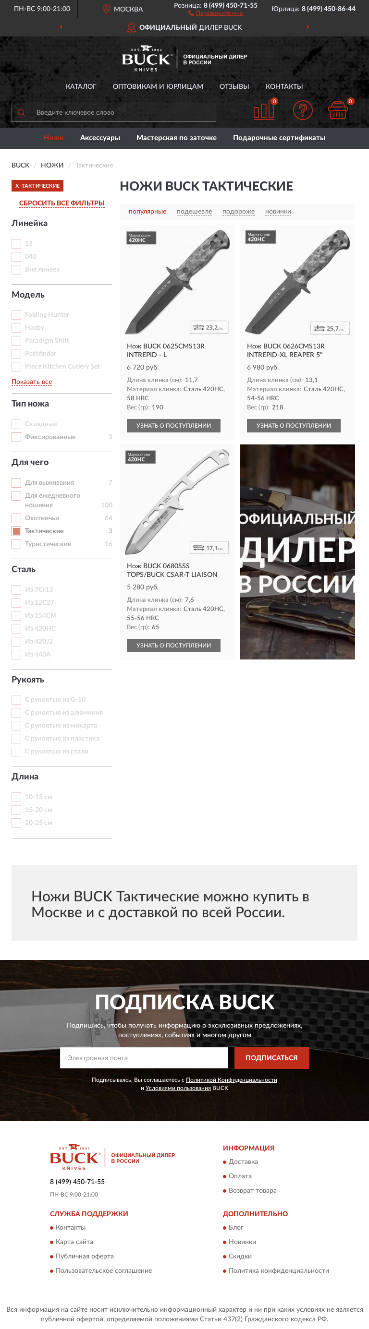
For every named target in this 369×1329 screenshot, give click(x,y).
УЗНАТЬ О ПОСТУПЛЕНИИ (173, 426)
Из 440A (38, 654)
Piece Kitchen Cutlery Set (62, 366)
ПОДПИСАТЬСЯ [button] (272, 1058)
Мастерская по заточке (176, 138)
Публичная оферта (85, 1257)
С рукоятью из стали (56, 751)
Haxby (34, 327)
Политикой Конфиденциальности (231, 1080)
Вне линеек (42, 269)
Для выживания (49, 482)
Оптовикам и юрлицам (158, 87)
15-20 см (38, 810)
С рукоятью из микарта (61, 725)
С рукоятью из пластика (62, 738)
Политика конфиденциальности (279, 1271)
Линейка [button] (30, 223)
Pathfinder (40, 353)
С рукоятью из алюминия (64, 712)
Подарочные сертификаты (279, 138)
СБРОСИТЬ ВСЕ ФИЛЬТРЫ (62, 203)
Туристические (48, 544)
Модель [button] (28, 295)
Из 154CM (41, 615)
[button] (215, 12)
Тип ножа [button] (30, 404)
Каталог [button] (81, 87)
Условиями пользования (178, 1088)
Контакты (284, 87)
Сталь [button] (24, 569)
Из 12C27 (39, 602)
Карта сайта (74, 1242)
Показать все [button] (32, 382)
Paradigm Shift (47, 340)
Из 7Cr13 (39, 590)
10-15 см (38, 797)
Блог (236, 1228)
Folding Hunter (47, 314)
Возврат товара (253, 1191)
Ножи (54, 138)
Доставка (243, 1162)
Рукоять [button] (28, 680)
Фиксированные (50, 437)
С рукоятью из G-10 (55, 699)
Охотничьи (42, 518)
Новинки (242, 1242)
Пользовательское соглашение (104, 1271)
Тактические (44, 531)
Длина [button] (25, 777)
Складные (41, 424)
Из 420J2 (39, 641)
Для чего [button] (30, 462)
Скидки (240, 1257)
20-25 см (38, 823)
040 (31, 256)
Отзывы (234, 87)
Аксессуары (100, 138)
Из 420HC (40, 628)
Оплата (240, 1176)
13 (29, 243)
